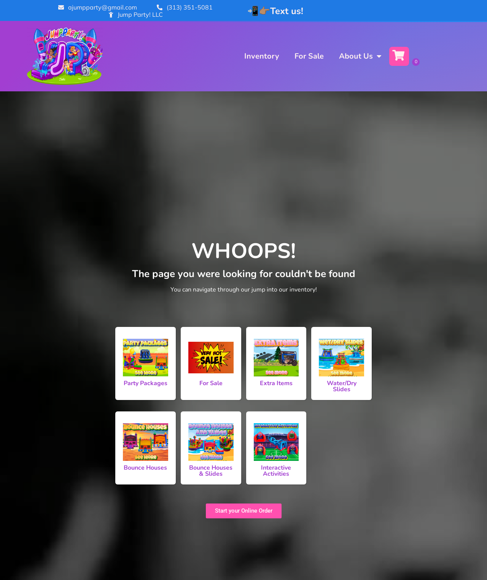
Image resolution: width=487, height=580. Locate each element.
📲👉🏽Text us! (275, 11)
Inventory (261, 56)
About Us (360, 56)
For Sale (309, 56)
